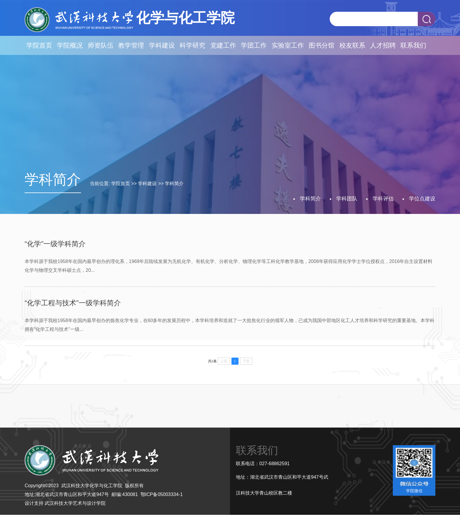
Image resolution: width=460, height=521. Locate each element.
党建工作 (223, 45)
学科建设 (162, 45)
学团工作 (254, 45)
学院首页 (39, 45)
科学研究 (192, 45)
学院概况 (70, 45)
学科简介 (174, 183)
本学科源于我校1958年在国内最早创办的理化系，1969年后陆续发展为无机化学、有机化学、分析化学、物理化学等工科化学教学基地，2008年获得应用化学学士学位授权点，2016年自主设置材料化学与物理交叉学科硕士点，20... (228, 266)
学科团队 (346, 199)
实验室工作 (288, 45)
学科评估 (383, 199)
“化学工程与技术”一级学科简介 (73, 303)
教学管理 (131, 45)
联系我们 (413, 45)
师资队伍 (101, 45)
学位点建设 (422, 199)
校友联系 (352, 45)
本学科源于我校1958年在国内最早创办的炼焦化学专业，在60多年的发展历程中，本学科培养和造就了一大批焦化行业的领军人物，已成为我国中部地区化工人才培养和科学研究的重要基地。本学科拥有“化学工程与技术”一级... (229, 325)
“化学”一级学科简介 (55, 244)
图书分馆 (321, 45)
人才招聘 (383, 45)
